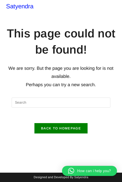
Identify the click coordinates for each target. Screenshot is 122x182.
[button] (89, 171)
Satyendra (19, 6)
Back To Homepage (61, 128)
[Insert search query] (61, 103)
